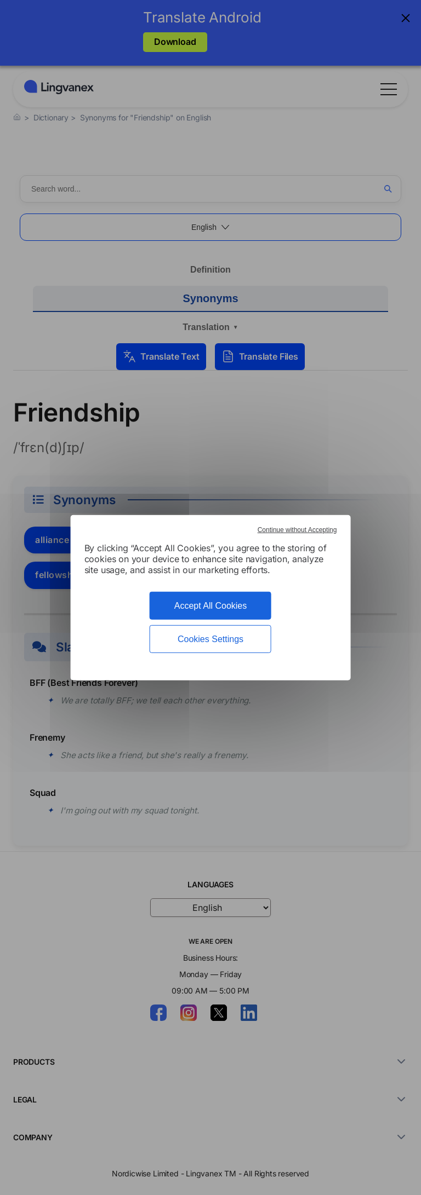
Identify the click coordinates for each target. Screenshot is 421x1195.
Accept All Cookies (210, 605)
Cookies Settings (210, 639)
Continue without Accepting (297, 529)
